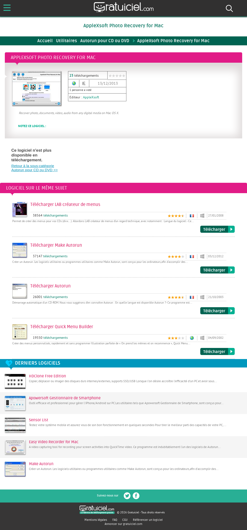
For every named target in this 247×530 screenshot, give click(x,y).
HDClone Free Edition (47, 376)
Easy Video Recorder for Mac (53, 442)
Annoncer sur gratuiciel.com (123, 524)
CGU (125, 520)
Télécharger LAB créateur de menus (217, 229)
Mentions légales (95, 520)
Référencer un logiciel (148, 520)
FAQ (114, 520)
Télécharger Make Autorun (217, 270)
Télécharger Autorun (217, 310)
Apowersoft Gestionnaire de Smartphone (65, 398)
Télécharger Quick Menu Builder (217, 351)
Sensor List (38, 420)
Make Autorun (41, 464)
